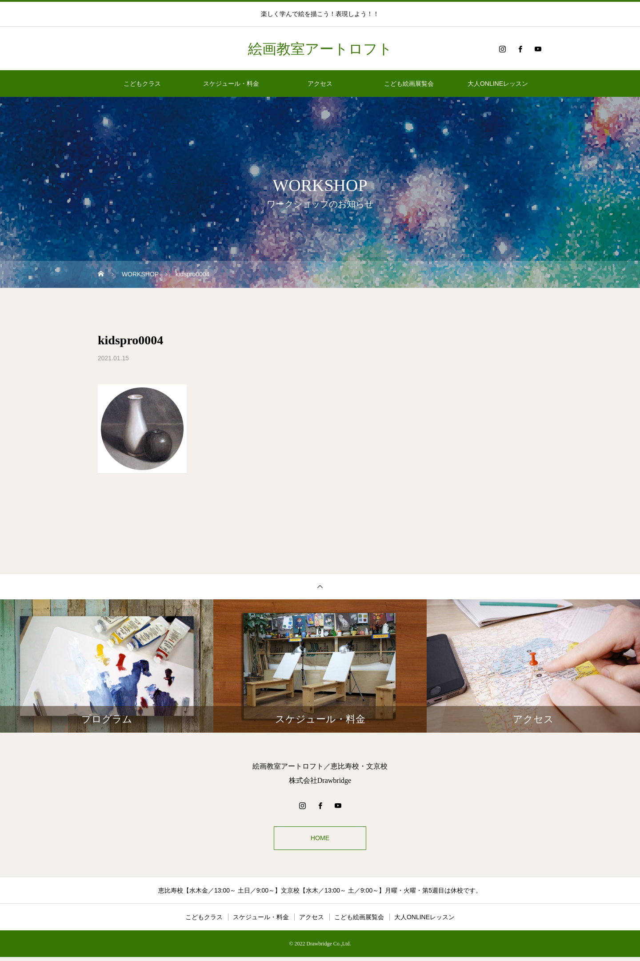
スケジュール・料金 (231, 83)
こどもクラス (142, 83)
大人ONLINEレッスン (498, 83)
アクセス (320, 83)
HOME (320, 840)
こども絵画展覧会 (409, 83)
